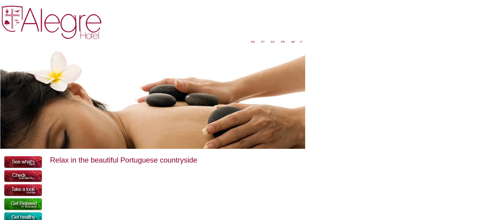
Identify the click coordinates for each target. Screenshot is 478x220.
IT (301, 41)
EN (253, 41)
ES (273, 41)
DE (293, 41)
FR (283, 41)
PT (263, 41)
